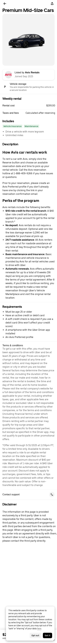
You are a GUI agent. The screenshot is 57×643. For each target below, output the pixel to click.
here (39, 628)
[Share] (52, 3)
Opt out (35, 635)
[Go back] (5, 3)
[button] (29, 105)
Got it (47, 635)
